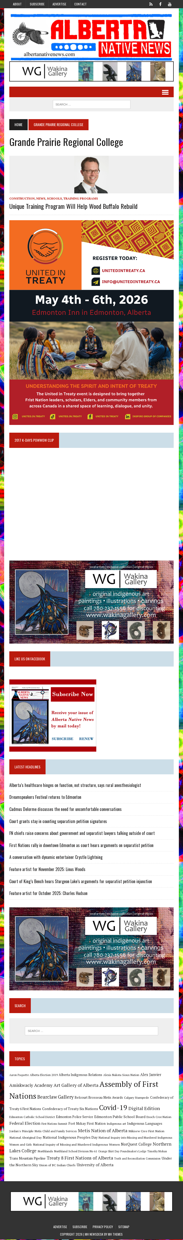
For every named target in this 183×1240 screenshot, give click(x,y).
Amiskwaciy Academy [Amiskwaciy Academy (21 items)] (30, 1086)
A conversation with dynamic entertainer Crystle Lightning (55, 858)
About (17, 4)
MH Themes (115, 1235)
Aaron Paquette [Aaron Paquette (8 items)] (18, 1075)
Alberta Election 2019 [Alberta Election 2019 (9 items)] (43, 1075)
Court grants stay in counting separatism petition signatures (58, 821)
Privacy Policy (103, 1227)
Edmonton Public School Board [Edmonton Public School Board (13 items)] (119, 1117)
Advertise (59, 4)
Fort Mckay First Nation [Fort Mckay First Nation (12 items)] (86, 1124)
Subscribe (37, 4)
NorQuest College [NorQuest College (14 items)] (136, 1144)
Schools (54, 198)
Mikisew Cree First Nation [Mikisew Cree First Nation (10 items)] (146, 1131)
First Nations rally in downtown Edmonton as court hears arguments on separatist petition (81, 846)
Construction (21, 198)
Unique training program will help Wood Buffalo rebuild (73, 206)
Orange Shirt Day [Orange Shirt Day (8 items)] (108, 1152)
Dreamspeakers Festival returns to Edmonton (45, 797)
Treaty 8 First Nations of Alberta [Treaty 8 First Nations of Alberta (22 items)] (79, 1158)
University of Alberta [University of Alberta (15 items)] (94, 1165)
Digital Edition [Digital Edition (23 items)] (144, 1109)
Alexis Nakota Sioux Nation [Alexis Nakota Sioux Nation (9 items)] (121, 1075)
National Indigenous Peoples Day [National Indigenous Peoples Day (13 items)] (69, 1137)
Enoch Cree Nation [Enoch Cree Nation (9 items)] (158, 1117)
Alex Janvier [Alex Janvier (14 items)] (150, 1075)
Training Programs (80, 198)
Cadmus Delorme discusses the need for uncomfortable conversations (65, 810)
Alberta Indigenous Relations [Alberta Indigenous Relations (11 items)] (80, 1075)
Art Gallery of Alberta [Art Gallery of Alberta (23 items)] (75, 1085)
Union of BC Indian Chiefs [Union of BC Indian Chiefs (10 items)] (57, 1165)
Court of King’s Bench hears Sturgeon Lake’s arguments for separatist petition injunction (80, 881)
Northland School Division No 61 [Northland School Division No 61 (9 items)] (75, 1152)
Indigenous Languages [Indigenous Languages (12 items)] (144, 1124)
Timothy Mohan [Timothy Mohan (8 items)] (157, 1152)
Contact (80, 4)
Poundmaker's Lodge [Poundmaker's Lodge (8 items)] (133, 1152)
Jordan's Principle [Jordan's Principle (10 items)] (21, 1131)
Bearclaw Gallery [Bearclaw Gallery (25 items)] (55, 1098)
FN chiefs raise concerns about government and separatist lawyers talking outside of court (82, 834)
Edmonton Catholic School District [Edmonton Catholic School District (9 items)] (32, 1117)
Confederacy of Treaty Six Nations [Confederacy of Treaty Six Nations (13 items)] (70, 1109)
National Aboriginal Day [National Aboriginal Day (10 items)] (25, 1138)
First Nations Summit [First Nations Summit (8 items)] (54, 1124)
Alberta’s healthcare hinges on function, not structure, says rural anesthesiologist (75, 786)
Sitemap (123, 1227)
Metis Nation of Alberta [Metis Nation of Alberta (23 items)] (102, 1131)
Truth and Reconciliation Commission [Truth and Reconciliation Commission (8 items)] (137, 1159)
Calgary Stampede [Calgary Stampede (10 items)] (136, 1098)
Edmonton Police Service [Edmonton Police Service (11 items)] (74, 1117)
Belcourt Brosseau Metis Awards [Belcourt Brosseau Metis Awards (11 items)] (98, 1098)
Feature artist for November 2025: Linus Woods (47, 870)
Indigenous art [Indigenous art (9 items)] (116, 1124)
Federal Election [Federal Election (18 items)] (24, 1124)
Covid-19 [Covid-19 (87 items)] (113, 1108)
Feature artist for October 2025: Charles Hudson (48, 894)
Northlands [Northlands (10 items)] (45, 1152)
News (40, 198)
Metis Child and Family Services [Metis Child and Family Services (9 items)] (55, 1132)
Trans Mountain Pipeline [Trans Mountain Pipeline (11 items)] (27, 1159)
